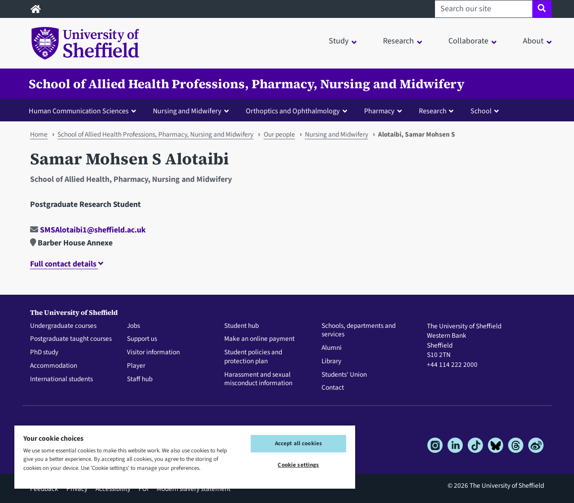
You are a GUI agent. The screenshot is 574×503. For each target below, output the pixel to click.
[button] (84, 110)
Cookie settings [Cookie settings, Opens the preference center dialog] (298, 465)
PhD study (44, 352)
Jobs (133, 326)
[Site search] (542, 8)
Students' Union (344, 374)
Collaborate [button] (468, 41)
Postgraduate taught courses (71, 339)
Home (39, 134)
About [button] (533, 41)
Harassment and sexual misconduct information (258, 379)
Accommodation (53, 365)
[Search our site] (483, 8)
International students (61, 379)
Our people (279, 134)
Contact (333, 387)
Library (331, 361)
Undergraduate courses (63, 326)
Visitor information (153, 352)
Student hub (241, 326)
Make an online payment (259, 339)
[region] (184, 457)
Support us (142, 339)
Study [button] (338, 41)
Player (136, 365)
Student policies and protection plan (253, 357)
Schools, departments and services (359, 331)
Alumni (332, 348)
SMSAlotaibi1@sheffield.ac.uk (88, 230)
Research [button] (398, 41)
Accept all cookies (298, 443)
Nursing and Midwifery (336, 134)
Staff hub (139, 379)
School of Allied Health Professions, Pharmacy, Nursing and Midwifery (247, 83)
